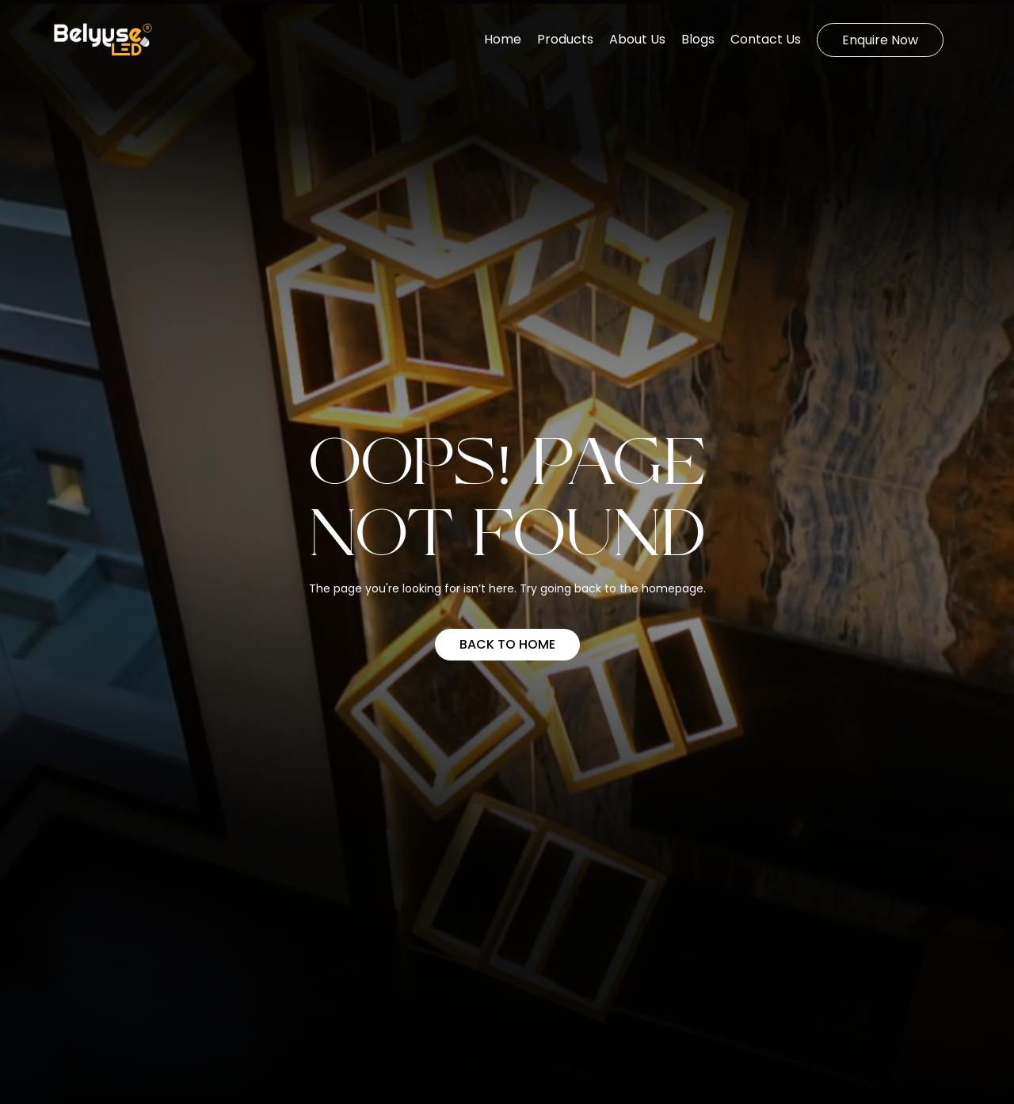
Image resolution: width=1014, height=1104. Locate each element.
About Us (637, 39)
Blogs (698, 39)
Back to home (507, 644)
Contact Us (765, 39)
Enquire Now (880, 40)
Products (565, 39)
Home (502, 39)
